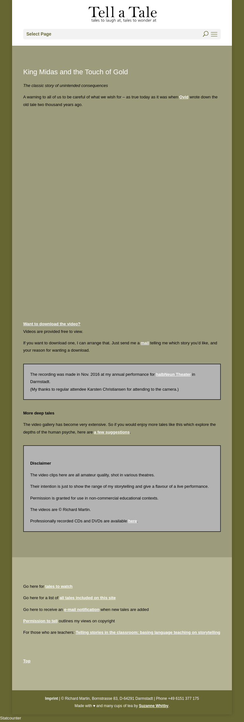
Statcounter (10, 718)
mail (145, 343)
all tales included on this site (87, 597)
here (132, 521)
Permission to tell (40, 621)
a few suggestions (112, 432)
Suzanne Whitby (153, 706)
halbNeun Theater (173, 374)
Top (26, 661)
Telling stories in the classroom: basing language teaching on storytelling (148, 632)
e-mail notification (81, 609)
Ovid (183, 97)
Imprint (51, 698)
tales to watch (58, 586)
